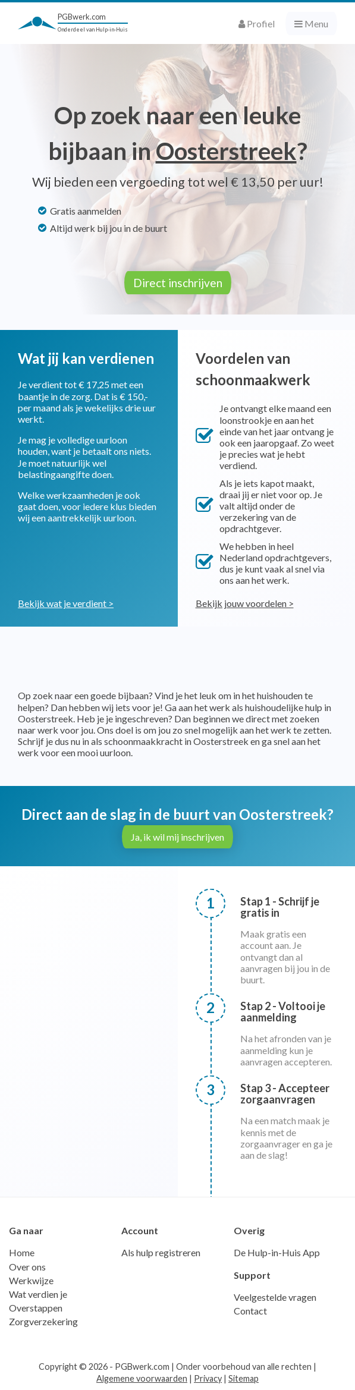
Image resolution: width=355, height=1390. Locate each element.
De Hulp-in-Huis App (277, 1252)
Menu (311, 23)
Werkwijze (31, 1280)
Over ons (27, 1266)
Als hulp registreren (160, 1252)
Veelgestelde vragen (275, 1297)
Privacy (208, 1378)
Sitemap (243, 1378)
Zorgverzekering (43, 1321)
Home (21, 1252)
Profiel (256, 23)
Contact (250, 1310)
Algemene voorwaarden (141, 1378)
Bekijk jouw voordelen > (245, 603)
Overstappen (35, 1307)
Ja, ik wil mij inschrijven (177, 836)
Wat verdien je (38, 1294)
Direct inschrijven (177, 283)
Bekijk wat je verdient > (66, 603)
